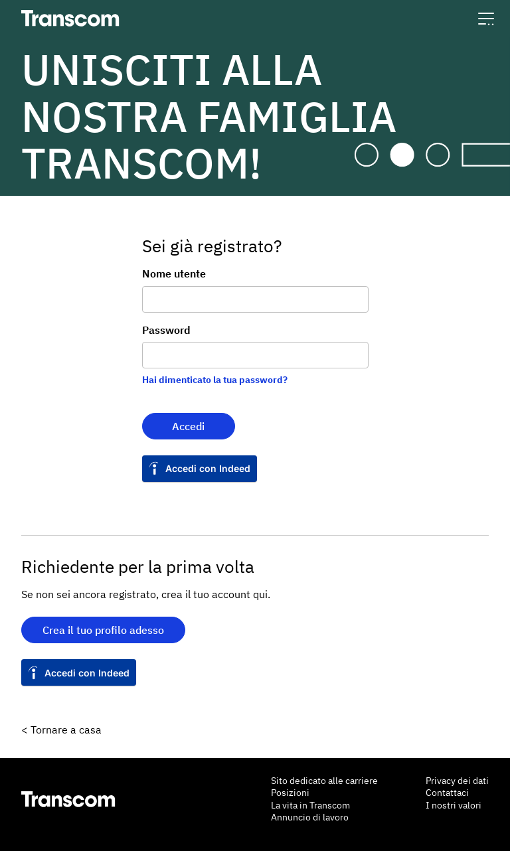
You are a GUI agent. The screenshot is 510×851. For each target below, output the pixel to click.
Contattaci (447, 793)
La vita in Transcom (310, 805)
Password (166, 330)
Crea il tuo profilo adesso (103, 630)
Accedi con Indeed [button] (207, 468)
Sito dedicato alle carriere (324, 781)
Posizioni (290, 793)
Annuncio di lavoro (310, 817)
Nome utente (174, 273)
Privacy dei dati (457, 781)
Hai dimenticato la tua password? (215, 380)
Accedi (188, 426)
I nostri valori (453, 805)
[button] (486, 18)
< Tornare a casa (61, 729)
